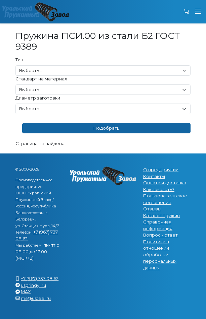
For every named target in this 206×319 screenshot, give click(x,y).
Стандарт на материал (41, 78)
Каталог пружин (161, 215)
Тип (19, 59)
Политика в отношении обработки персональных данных (159, 254)
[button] (198, 11)
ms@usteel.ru (36, 298)
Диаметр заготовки (37, 98)
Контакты (154, 176)
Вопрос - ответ (160, 235)
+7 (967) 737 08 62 (39, 278)
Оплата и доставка (164, 182)
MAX (26, 291)
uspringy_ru (33, 285)
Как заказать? (158, 189)
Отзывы (152, 208)
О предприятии (160, 169)
